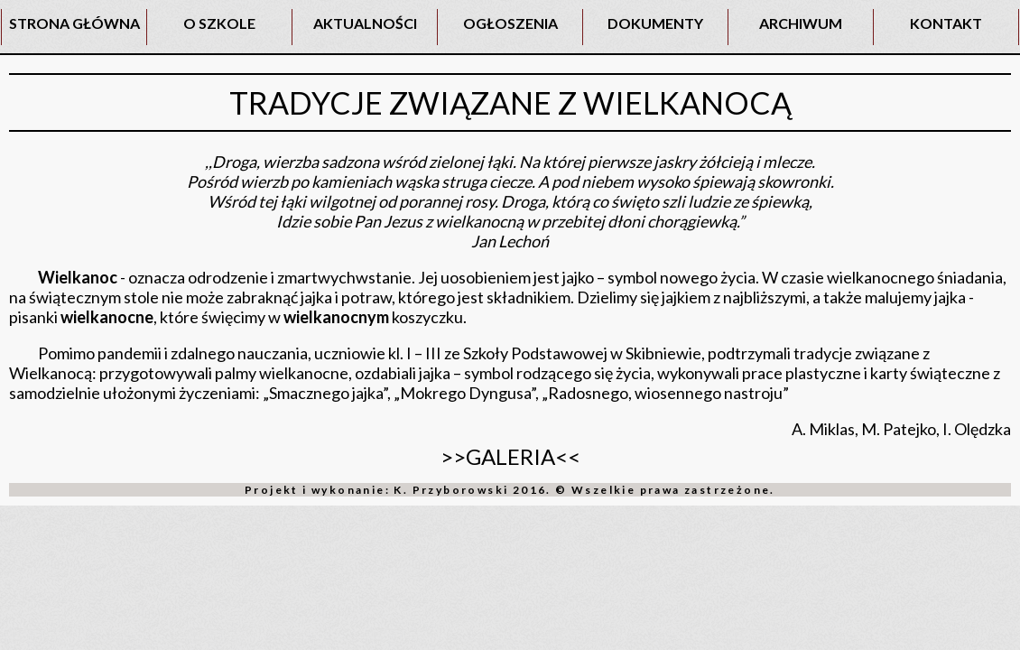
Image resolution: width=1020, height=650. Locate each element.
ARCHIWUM (800, 23)
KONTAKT (946, 23)
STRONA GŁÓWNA (74, 23)
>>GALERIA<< (510, 456)
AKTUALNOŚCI (365, 23)
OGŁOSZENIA (510, 23)
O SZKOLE (219, 23)
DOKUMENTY (655, 23)
